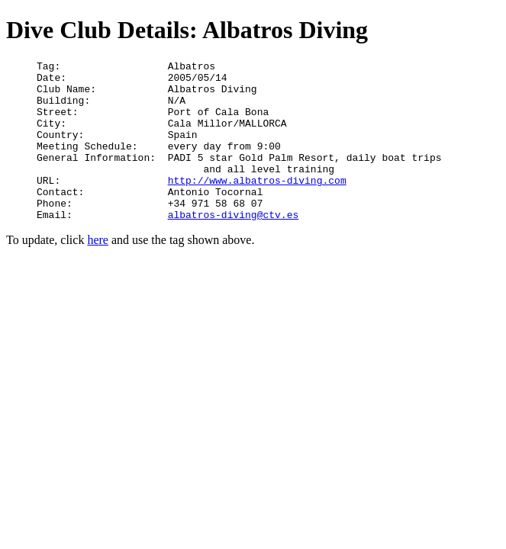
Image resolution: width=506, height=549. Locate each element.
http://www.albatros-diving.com (257, 205)
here (97, 271)
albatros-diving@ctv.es (233, 246)
